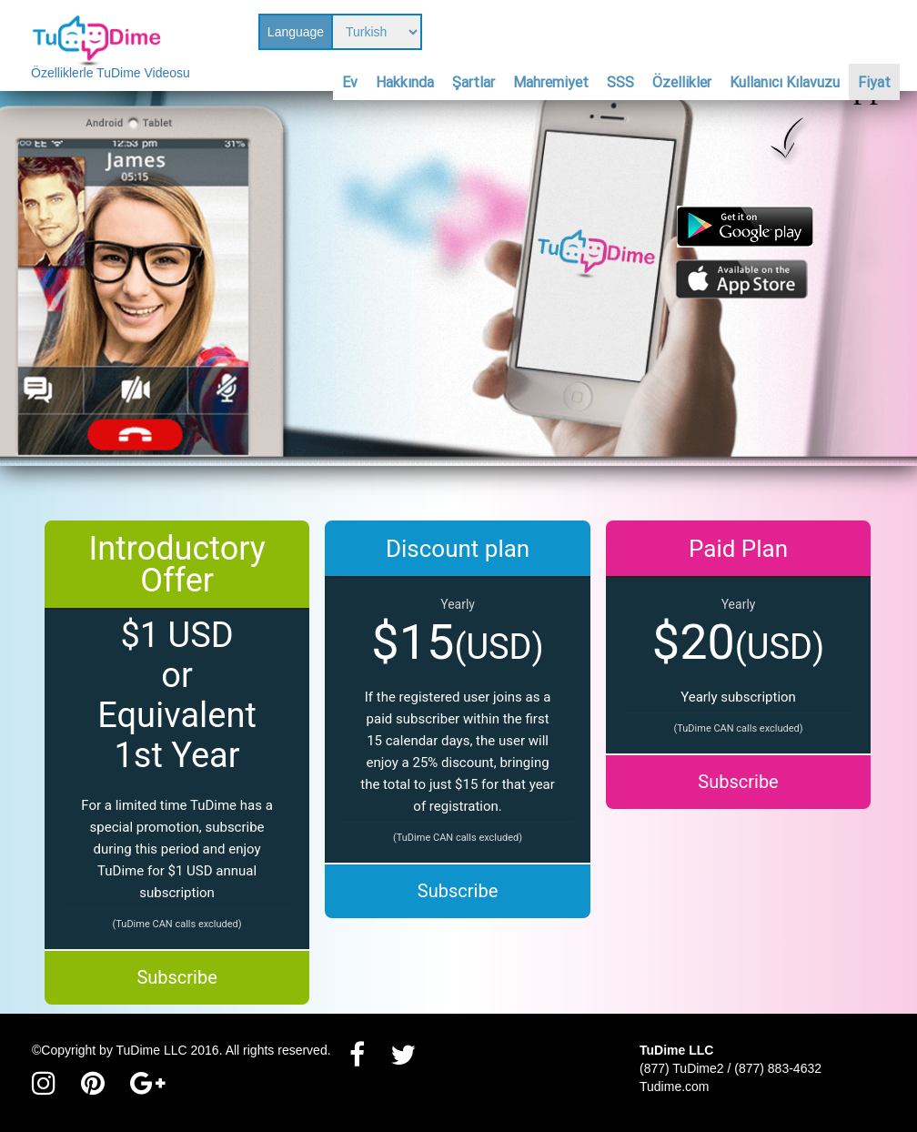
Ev (350, 82)
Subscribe (176, 977)
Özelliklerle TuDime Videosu (110, 73)
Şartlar (473, 82)
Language (295, 32)
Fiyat (874, 82)
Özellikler (681, 82)
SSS (620, 82)
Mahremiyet (551, 82)
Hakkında (405, 82)
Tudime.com (675, 1086)
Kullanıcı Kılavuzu (785, 82)
